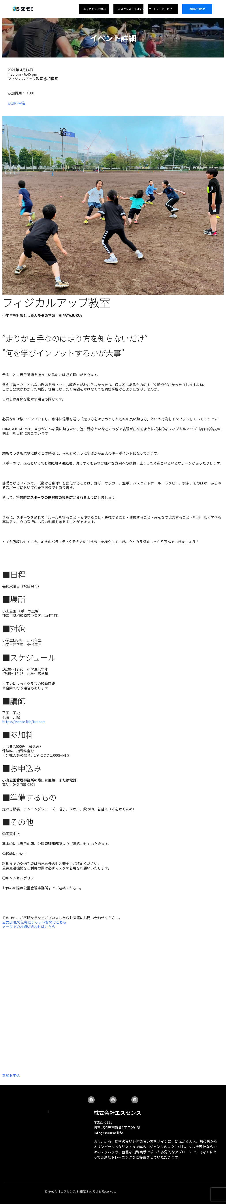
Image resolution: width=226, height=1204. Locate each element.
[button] (48, 1111)
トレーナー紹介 (163, 9)
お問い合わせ (197, 9)
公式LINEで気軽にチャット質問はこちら (34, 922)
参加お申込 (16, 102)
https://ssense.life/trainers (23, 721)
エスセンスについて (95, 9)
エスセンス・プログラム (134, 8)
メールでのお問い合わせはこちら (28, 926)
